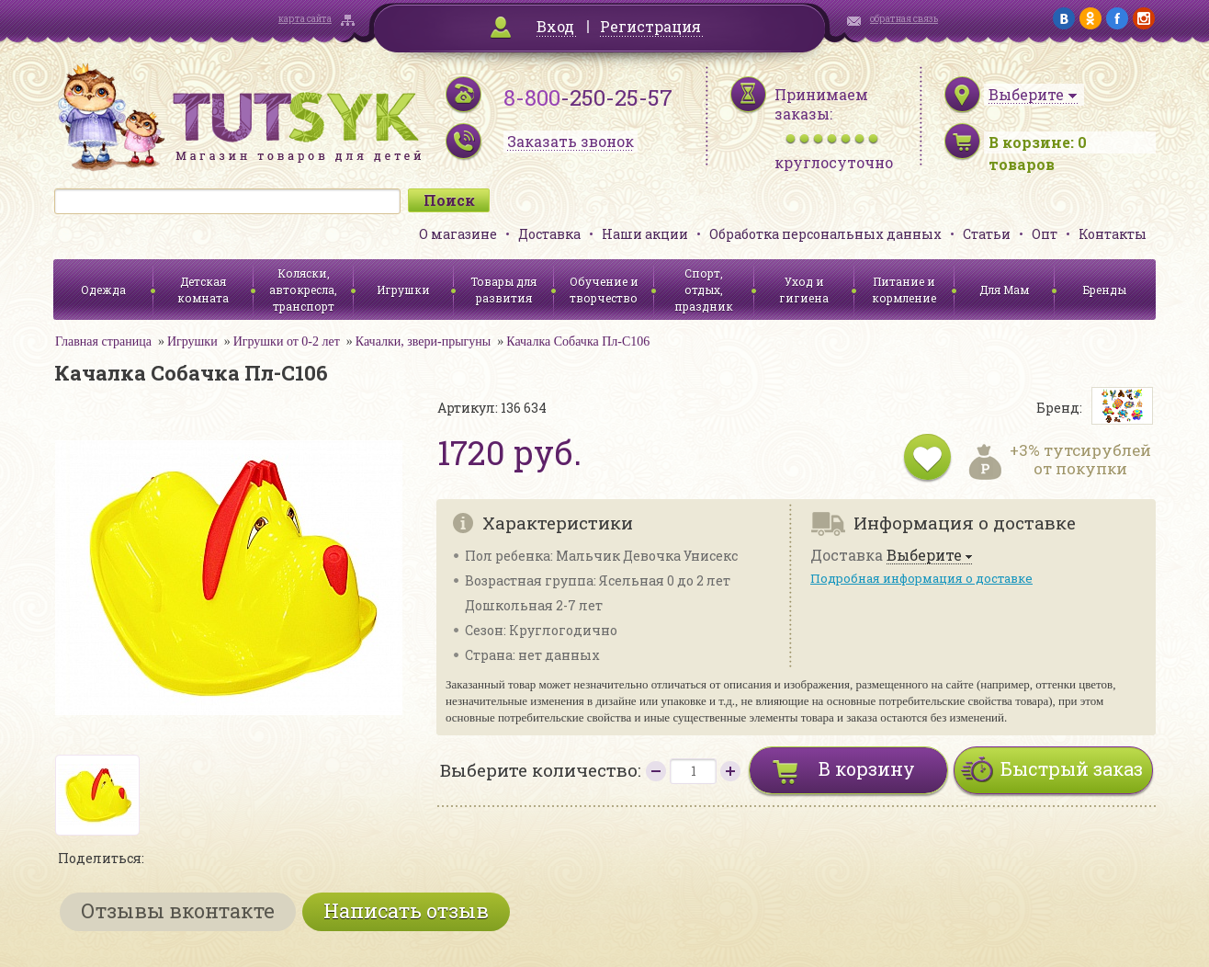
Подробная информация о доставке (921, 578)
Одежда (103, 289)
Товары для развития (503, 289)
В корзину (867, 768)
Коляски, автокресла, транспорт (303, 289)
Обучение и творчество (604, 289)
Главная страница (103, 341)
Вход (555, 26)
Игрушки (403, 289)
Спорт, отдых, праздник (703, 289)
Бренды (1104, 289)
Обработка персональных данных (825, 234)
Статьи (987, 234)
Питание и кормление (904, 289)
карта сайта (305, 19)
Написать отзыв (406, 910)
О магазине (458, 234)
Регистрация (650, 26)
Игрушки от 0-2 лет (286, 341)
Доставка (549, 234)
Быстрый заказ (1071, 768)
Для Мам (1004, 289)
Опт (1044, 234)
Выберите (924, 555)
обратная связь (904, 19)
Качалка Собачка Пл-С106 (578, 341)
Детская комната (203, 289)
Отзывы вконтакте (178, 910)
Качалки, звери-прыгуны (423, 341)
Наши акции (645, 234)
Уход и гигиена (804, 289)
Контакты (1113, 234)
